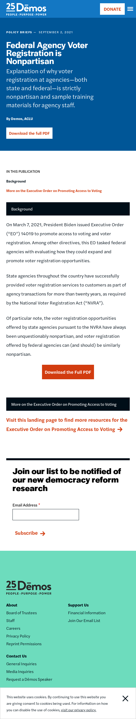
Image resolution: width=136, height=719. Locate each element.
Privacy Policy (18, 636)
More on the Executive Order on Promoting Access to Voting (54, 190)
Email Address (24, 505)
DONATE (112, 9)
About (11, 605)
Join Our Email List (84, 620)
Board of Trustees (21, 613)
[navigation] (130, 9)
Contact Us (16, 656)
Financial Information (87, 613)
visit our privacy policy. (78, 709)
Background (16, 181)
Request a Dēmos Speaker (29, 679)
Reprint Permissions (24, 643)
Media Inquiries (20, 671)
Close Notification (122, 703)
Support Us (78, 605)
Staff (10, 620)
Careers (13, 628)
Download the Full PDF (68, 372)
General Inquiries (21, 663)
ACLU (28, 118)
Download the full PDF (29, 133)
